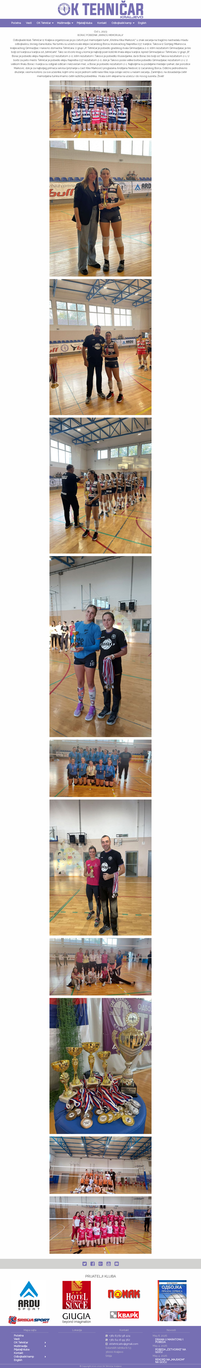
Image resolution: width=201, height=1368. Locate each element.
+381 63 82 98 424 (119, 1335)
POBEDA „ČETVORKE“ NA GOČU (170, 1351)
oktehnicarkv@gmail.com (123, 1343)
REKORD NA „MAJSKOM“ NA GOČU (170, 1361)
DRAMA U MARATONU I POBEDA (169, 1341)
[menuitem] (16, 23)
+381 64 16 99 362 (119, 1339)
